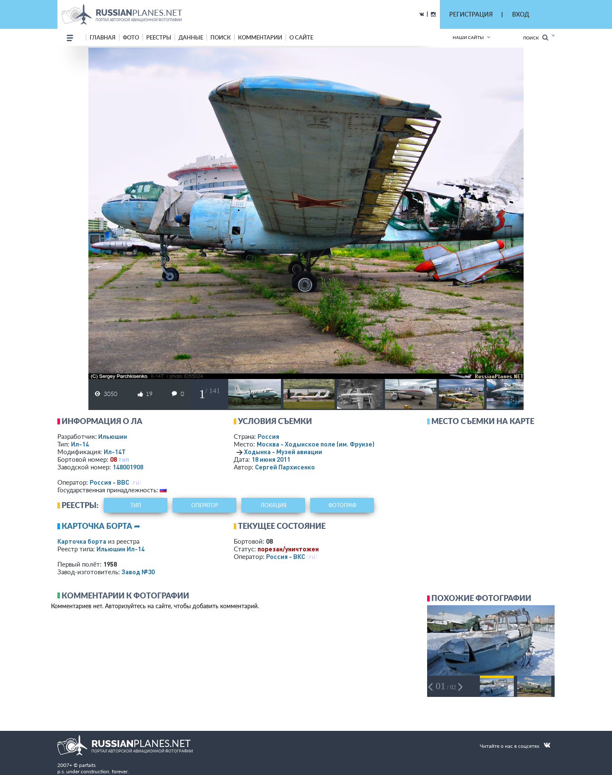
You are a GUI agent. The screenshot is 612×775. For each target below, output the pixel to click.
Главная (103, 37)
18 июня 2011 (271, 459)
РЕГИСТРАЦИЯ (471, 14)
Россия (268, 436)
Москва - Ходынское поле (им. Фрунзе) (327, 444)
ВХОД (520, 14)
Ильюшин (112, 436)
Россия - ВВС (109, 482)
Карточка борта (81, 541)
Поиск (535, 37)
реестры (158, 37)
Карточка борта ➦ (101, 526)
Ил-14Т (115, 451)
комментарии (260, 37)
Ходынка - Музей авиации (283, 451)
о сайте (301, 37)
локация (273, 505)
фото (131, 37)
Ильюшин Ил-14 (120, 549)
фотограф (342, 505)
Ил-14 (80, 444)
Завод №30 (138, 572)
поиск (220, 37)
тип (123, 459)
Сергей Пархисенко (285, 467)
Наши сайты (468, 37)
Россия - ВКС (285, 556)
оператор (204, 505)
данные (190, 37)
